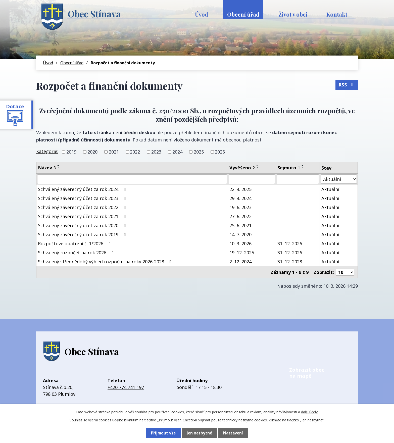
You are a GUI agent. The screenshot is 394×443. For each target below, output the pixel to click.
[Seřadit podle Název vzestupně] (58, 165)
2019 (71, 152)
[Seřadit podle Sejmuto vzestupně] (303, 165)
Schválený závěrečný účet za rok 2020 (83, 225)
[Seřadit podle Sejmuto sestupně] (303, 167)
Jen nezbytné (199, 432)
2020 (92, 152)
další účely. (309, 412)
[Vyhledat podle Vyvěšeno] (252, 179)
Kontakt (336, 14)
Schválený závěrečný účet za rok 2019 (83, 234)
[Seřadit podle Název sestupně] (58, 167)
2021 (114, 152)
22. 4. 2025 (240, 189)
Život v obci (292, 14)
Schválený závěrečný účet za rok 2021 (83, 216)
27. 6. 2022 (240, 216)
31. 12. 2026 (289, 243)
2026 (220, 152)
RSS (346, 84)
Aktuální (330, 189)
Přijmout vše (163, 432)
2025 (199, 152)
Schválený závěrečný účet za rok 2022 (83, 207)
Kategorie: (47, 151)
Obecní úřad (243, 14)
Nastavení (232, 432)
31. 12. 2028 (289, 262)
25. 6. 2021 (240, 225)
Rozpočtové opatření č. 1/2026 (75, 243)
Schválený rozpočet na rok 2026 (77, 253)
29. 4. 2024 (240, 198)
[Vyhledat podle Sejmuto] (298, 179)
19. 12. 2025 (241, 253)
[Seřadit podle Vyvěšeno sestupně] (257, 167)
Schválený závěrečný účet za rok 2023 (83, 198)
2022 (135, 152)
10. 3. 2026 (240, 243)
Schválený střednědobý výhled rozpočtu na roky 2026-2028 (105, 262)
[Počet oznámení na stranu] (345, 272)
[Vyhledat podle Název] (132, 179)
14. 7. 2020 (240, 234)
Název (47, 168)
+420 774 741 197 (126, 387)
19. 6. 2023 (240, 207)
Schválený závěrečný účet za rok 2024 (83, 189)
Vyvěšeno (242, 168)
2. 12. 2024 (240, 262)
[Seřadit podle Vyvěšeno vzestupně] (257, 165)
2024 (177, 152)
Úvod (201, 14)
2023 (156, 152)
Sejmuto (288, 168)
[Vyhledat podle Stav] (339, 179)
